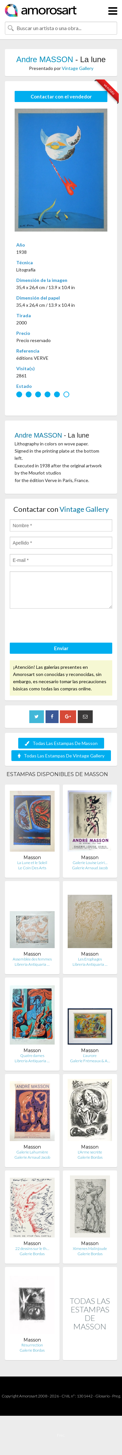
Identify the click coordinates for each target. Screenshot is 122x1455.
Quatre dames (32, 1055)
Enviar (61, 648)
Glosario (102, 1396)
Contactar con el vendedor (61, 96)
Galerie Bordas (89, 1157)
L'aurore (90, 1055)
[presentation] (59, 626)
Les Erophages (90, 959)
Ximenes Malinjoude (90, 1248)
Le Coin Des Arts (32, 867)
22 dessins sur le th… (32, 1248)
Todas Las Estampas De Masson (61, 743)
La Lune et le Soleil (32, 862)
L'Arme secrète (90, 1152)
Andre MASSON (44, 59)
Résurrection (32, 1344)
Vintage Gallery (77, 68)
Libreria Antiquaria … (32, 964)
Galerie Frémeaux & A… (90, 1060)
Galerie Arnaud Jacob (90, 867)
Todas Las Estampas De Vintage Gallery (61, 755)
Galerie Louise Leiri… (90, 862)
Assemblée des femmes (32, 959)
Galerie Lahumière (32, 1152)
